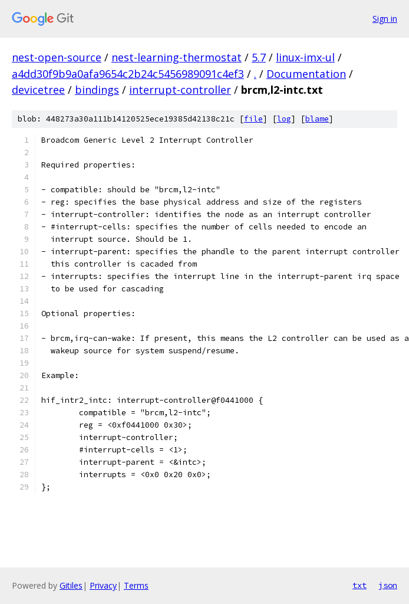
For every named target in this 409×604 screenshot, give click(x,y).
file (253, 119)
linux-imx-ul (305, 57)
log (284, 119)
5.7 (259, 57)
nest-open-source (56, 57)
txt (359, 585)
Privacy (103, 585)
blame (317, 119)
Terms (136, 585)
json (387, 585)
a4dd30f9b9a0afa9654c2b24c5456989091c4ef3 (128, 74)
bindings (97, 90)
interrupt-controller (180, 90)
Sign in (384, 18)
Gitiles (71, 585)
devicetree (38, 90)
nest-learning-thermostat (176, 57)
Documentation (306, 74)
